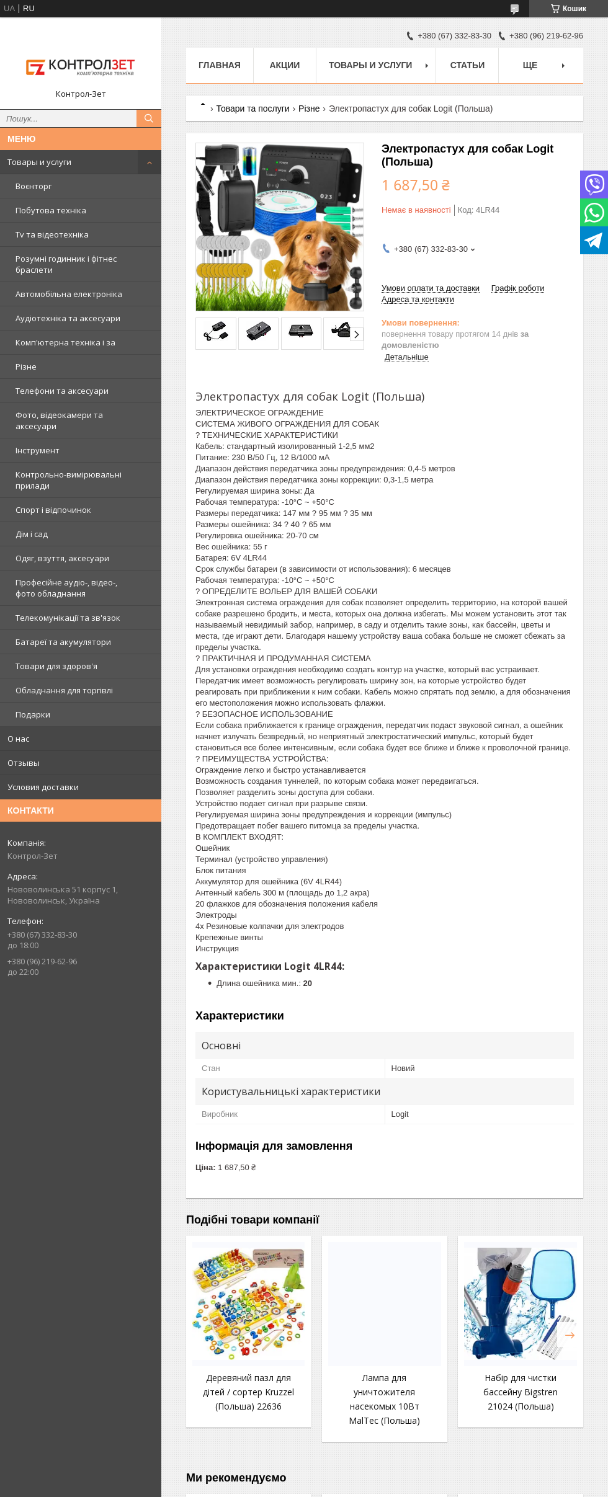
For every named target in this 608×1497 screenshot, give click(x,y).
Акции (284, 65)
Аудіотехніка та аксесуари (68, 318)
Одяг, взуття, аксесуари (62, 558)
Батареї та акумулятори (63, 641)
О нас (18, 738)
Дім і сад (32, 534)
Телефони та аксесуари (62, 390)
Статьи (467, 65)
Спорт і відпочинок (53, 509)
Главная (220, 65)
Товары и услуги (39, 161)
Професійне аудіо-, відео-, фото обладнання (66, 588)
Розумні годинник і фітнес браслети (66, 264)
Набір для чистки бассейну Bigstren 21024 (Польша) (520, 1392)
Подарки (33, 714)
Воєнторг (33, 186)
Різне (26, 366)
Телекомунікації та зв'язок (68, 617)
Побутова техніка (51, 210)
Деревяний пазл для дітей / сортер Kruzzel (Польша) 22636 (248, 1392)
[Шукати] (148, 118)
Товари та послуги (252, 108)
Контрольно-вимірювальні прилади (69, 480)
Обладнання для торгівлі (64, 690)
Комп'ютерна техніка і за (65, 342)
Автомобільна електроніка (69, 294)
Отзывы (23, 762)
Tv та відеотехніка (52, 234)
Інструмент (38, 450)
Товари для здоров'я (56, 666)
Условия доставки (43, 787)
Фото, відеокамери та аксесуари (59, 420)
